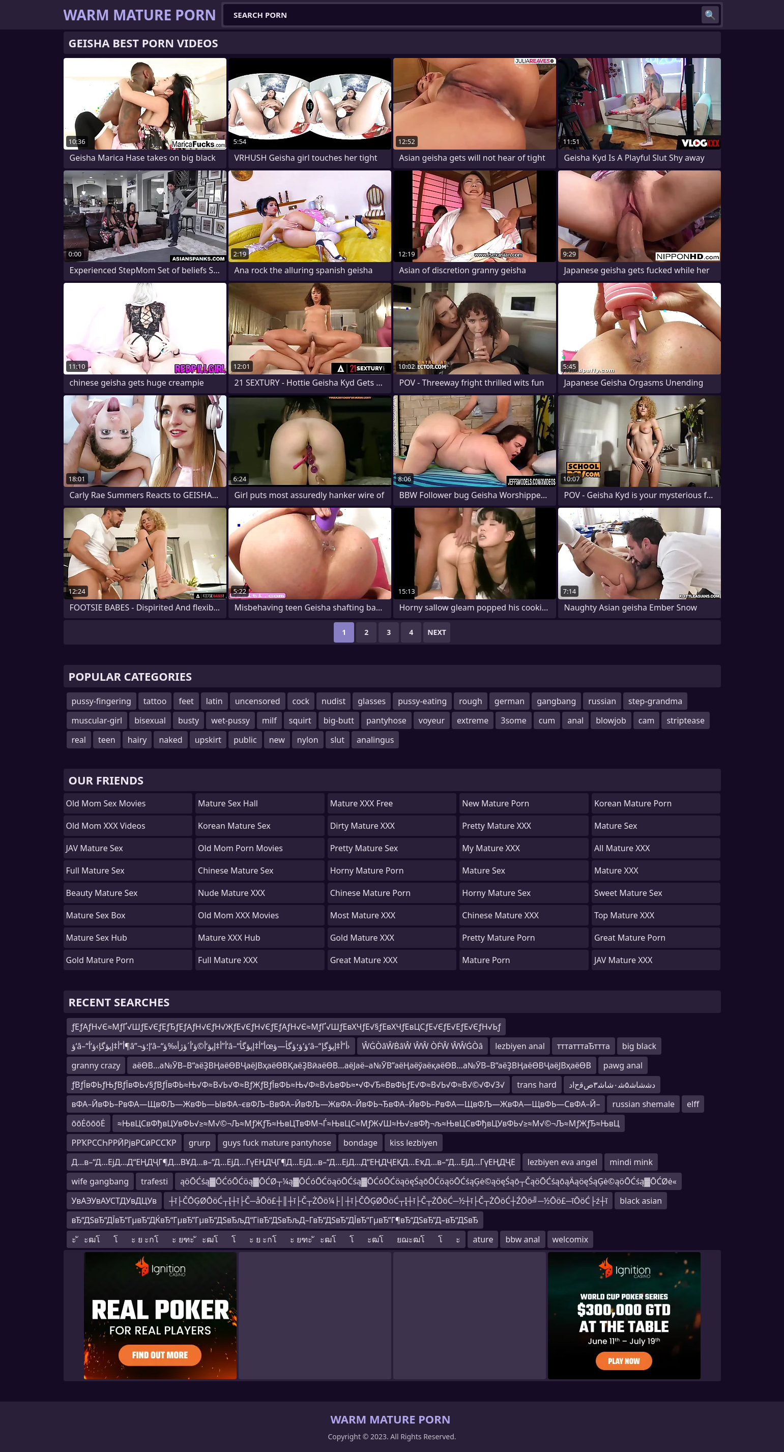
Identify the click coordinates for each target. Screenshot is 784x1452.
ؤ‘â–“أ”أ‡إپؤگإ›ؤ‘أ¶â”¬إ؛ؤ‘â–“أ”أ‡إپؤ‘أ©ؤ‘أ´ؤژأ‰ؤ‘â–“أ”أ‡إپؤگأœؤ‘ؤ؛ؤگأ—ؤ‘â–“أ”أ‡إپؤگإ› (211, 1046)
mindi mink (631, 1162)
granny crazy (96, 1065)
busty (188, 720)
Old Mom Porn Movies (240, 848)
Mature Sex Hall (228, 803)
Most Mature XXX (363, 915)
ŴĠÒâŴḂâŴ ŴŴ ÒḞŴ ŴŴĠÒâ (422, 1046)
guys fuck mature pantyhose (277, 1142)
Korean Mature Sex (234, 825)
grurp (200, 1142)
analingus (375, 739)
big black (639, 1046)
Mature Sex (483, 870)
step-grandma (655, 701)
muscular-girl (97, 720)
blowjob (611, 720)
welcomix (571, 1239)
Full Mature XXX (227, 960)
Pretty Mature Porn (498, 937)
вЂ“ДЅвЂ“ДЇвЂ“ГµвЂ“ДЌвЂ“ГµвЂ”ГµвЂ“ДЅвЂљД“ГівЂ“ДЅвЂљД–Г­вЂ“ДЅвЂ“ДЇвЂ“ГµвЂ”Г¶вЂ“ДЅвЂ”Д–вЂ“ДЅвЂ (275, 1220)
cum (547, 720)
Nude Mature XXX (231, 892)
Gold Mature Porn (100, 960)
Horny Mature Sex (496, 892)
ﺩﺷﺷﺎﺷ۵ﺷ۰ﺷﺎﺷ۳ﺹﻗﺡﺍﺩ (612, 1084)
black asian (641, 1200)
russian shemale (643, 1104)
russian (602, 701)
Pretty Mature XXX (496, 825)
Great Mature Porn (629, 937)
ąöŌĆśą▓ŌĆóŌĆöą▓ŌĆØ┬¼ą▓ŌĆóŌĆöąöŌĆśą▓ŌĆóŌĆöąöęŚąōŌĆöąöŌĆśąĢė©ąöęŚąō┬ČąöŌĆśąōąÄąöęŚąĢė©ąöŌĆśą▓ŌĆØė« (428, 1181)
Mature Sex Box (96, 915)
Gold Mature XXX (362, 937)
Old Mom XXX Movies (238, 915)
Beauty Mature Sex (102, 892)
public (245, 739)
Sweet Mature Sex (628, 892)
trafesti (154, 1181)
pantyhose (386, 720)
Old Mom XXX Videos (106, 825)
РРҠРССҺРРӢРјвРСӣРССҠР (124, 1142)
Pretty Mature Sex (364, 848)
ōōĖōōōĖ (88, 1123)
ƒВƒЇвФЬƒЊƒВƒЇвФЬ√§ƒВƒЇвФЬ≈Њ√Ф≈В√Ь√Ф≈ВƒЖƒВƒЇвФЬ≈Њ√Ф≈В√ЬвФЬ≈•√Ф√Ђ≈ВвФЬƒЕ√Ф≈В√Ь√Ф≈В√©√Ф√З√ (288, 1084)
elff (693, 1104)
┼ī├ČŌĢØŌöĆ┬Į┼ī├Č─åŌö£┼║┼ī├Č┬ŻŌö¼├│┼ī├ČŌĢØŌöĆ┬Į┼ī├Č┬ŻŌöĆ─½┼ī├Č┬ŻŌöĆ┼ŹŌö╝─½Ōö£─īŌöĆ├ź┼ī (388, 1200)
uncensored (257, 701)
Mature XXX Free (361, 803)
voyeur (432, 720)
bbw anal (522, 1239)
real (79, 739)
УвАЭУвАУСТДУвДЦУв (114, 1200)
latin (214, 701)
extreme (472, 720)
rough (470, 701)
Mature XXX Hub (229, 937)
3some (513, 720)
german (510, 701)
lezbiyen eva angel (563, 1162)
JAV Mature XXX (623, 960)
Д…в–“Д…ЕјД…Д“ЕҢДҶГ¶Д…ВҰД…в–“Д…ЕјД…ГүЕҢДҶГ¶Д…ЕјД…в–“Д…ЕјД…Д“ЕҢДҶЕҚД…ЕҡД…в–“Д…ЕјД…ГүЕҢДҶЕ (293, 1162)
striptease (685, 720)
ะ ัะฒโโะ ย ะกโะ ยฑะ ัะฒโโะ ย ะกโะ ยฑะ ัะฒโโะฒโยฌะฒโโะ (266, 1239)
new (277, 739)
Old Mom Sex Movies (106, 803)
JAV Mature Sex (94, 848)
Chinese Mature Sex (235, 870)
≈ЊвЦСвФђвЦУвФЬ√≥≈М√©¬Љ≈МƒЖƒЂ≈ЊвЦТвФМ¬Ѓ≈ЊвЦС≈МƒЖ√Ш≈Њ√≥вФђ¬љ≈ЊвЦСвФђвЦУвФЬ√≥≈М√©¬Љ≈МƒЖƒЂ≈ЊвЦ (369, 1123)
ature (483, 1239)
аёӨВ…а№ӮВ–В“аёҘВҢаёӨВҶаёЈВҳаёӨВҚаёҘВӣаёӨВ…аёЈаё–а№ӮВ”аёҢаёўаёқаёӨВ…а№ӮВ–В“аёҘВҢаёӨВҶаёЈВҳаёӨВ (361, 1065)
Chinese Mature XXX (500, 915)
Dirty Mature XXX (362, 825)
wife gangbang (100, 1181)
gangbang (556, 701)
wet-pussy (230, 720)
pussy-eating (422, 701)
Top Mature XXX (624, 915)
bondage (360, 1142)
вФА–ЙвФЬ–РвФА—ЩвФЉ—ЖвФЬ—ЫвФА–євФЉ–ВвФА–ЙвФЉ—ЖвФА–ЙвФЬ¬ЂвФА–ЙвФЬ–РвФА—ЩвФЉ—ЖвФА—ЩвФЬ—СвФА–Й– (336, 1104)
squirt (300, 720)
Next (436, 632)
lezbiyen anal (520, 1046)
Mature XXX (616, 870)
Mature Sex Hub (96, 937)
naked (170, 739)
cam (646, 720)
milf (269, 720)
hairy (137, 739)
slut (337, 739)
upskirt (208, 739)
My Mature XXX (491, 848)
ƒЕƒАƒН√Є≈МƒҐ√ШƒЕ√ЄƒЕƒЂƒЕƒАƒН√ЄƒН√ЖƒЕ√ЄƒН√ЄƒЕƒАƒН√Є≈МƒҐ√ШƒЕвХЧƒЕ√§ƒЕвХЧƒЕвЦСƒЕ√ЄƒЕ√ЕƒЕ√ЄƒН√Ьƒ (286, 1026)
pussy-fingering (101, 701)
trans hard (537, 1084)
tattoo (155, 701)
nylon (307, 739)
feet (186, 701)
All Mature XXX (622, 848)
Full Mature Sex (95, 870)
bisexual (150, 720)
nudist (333, 701)
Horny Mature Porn (367, 870)
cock (301, 701)
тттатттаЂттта (583, 1046)
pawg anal (623, 1065)
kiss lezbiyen (414, 1142)
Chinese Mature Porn (370, 892)
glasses (372, 701)
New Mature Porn (495, 803)
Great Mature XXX (364, 960)
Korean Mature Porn (633, 803)
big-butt (339, 720)
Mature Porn (486, 960)
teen (106, 739)
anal (575, 720)
